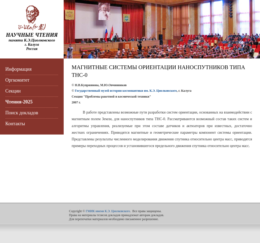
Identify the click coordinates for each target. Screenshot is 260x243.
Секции (13, 91)
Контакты (15, 123)
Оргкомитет (17, 80)
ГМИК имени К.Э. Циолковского (108, 211)
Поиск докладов (21, 112)
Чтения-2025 (19, 101)
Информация (18, 69)
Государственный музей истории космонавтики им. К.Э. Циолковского (126, 91)
